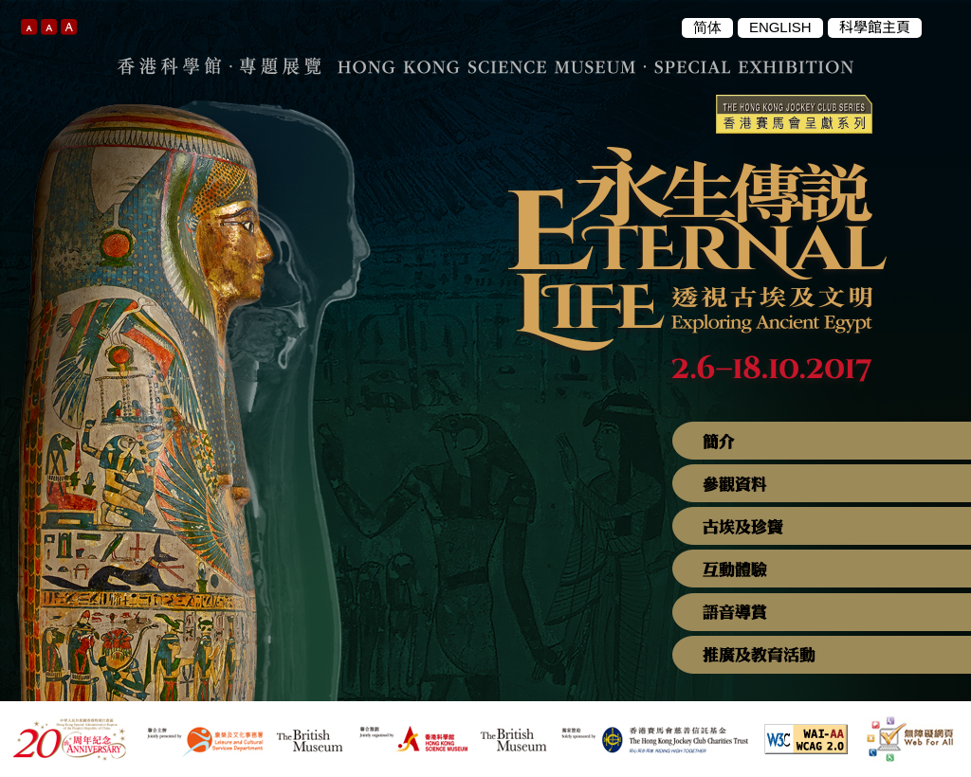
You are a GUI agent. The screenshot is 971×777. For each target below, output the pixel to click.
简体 (707, 27)
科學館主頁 (874, 27)
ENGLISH (780, 27)
